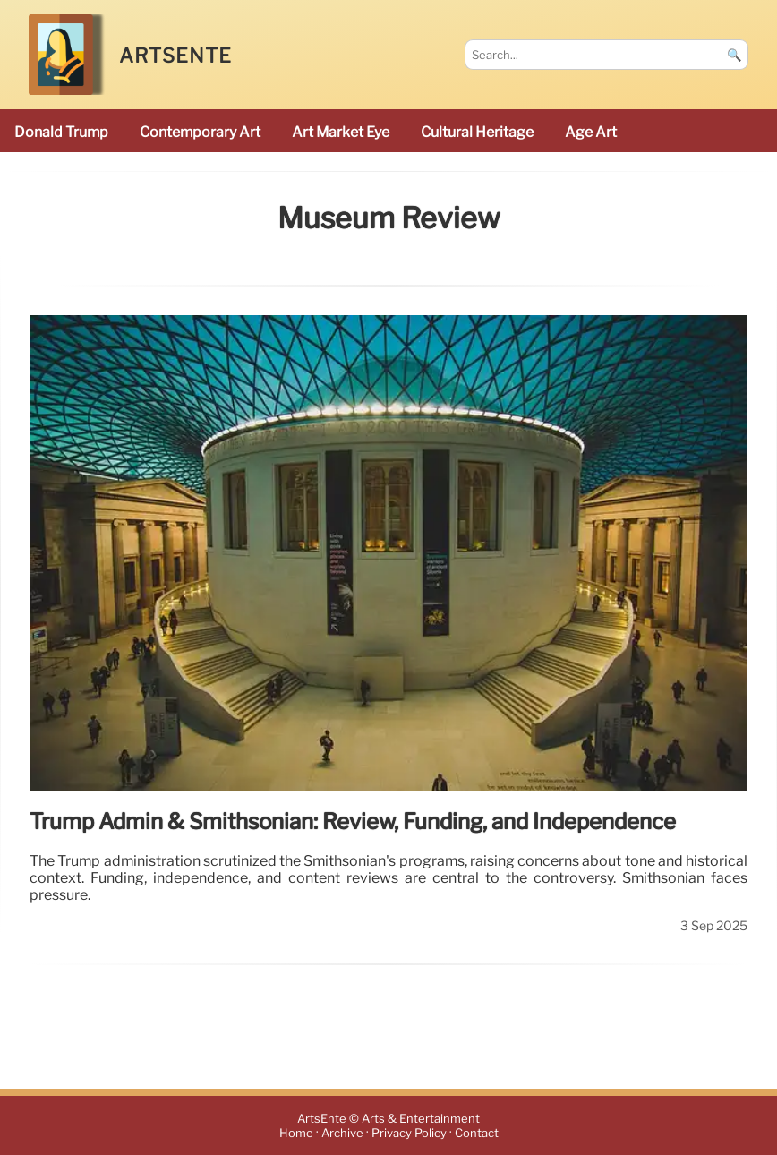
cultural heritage (477, 132)
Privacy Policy (409, 1133)
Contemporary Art (200, 132)
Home (296, 1133)
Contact (477, 1133)
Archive (342, 1133)
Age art (591, 132)
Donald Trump (61, 132)
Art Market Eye (340, 132)
